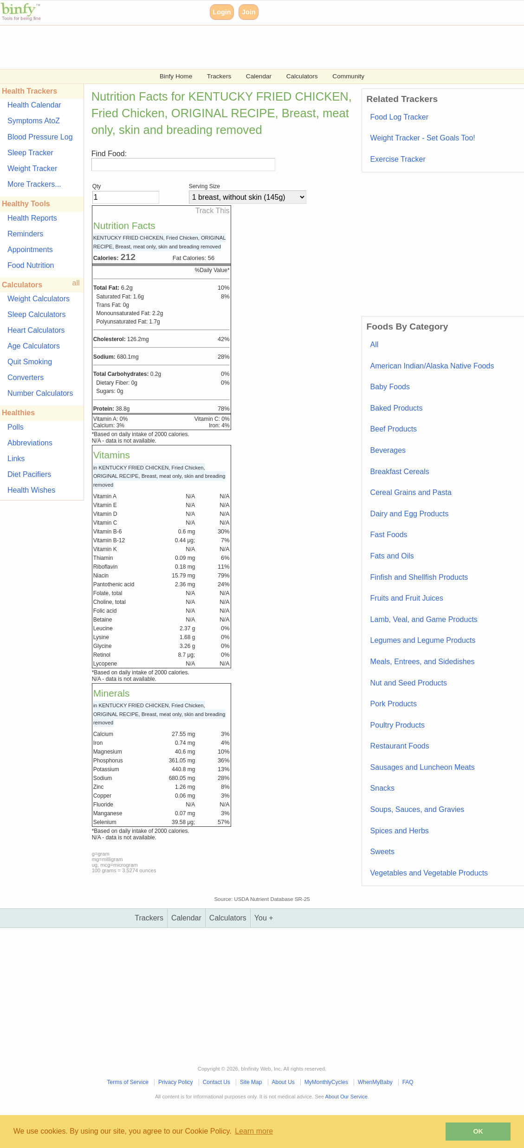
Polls (15, 427)
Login (222, 12)
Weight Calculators (38, 299)
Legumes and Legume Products (423, 640)
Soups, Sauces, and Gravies (417, 809)
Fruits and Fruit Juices (406, 598)
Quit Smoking (29, 362)
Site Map (251, 1082)
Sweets (382, 852)
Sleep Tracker (30, 153)
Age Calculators (33, 346)
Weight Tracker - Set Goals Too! (422, 138)
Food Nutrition (30, 265)
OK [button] (478, 1131)
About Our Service (346, 1096)
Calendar (259, 76)
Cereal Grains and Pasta (411, 492)
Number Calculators (40, 393)
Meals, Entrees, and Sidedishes (422, 662)
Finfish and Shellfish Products (419, 577)
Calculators (302, 76)
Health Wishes (31, 490)
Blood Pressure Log (40, 137)
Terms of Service (128, 1082)
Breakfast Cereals (399, 472)
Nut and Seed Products (408, 683)
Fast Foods (389, 535)
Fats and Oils (392, 556)
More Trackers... (34, 184)
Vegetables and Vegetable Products (429, 873)
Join (249, 12)
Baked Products (396, 408)
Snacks (382, 788)
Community (348, 76)
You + (263, 918)
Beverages (388, 450)
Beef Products (393, 429)
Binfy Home (176, 76)
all (76, 283)
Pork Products (393, 704)
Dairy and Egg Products (409, 514)
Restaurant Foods (399, 746)
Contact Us (216, 1082)
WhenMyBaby (375, 1082)
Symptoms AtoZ (33, 121)
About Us (283, 1082)
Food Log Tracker (399, 117)
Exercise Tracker (398, 159)
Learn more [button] (254, 1131)
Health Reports (32, 218)
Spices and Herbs (399, 831)
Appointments (30, 250)
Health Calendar (34, 105)
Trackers (219, 76)
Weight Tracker (32, 168)
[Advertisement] (262, 46)
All (374, 345)
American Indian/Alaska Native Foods (432, 366)
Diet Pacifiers (29, 474)
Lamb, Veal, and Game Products (424, 619)
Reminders (25, 234)
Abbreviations (29, 443)
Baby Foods (390, 387)
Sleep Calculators (36, 314)
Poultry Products (397, 725)
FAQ (408, 1082)
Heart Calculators (36, 330)
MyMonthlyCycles (326, 1082)
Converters (25, 377)
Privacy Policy (175, 1082)
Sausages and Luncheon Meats (422, 767)
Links (16, 459)
